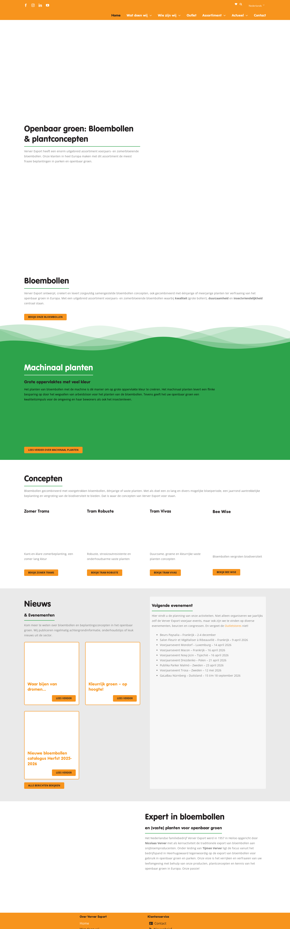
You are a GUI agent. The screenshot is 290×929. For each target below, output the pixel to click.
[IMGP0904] (113, 517)
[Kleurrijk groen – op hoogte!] (113, 645)
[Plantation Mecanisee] (208, 107)
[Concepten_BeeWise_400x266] (239, 518)
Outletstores (233, 626)
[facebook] (25, 5)
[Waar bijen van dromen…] (52, 645)
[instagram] (33, 5)
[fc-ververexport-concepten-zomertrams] (50, 517)
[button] (240, 4)
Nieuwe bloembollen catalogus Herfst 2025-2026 (49, 758)
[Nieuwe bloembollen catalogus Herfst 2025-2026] (52, 714)
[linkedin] (40, 5)
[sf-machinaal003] (186, 407)
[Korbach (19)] (176, 517)
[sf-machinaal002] (119, 407)
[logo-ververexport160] (32, 12)
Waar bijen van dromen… (42, 686)
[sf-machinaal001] (53, 407)
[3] (145, 197)
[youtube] (47, 5)
